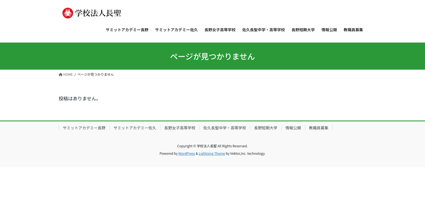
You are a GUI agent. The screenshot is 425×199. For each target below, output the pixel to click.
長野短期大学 (266, 127)
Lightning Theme (212, 153)
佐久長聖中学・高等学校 (224, 127)
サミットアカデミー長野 (84, 127)
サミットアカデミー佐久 (135, 127)
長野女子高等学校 (179, 127)
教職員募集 (319, 127)
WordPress (187, 153)
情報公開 (293, 127)
